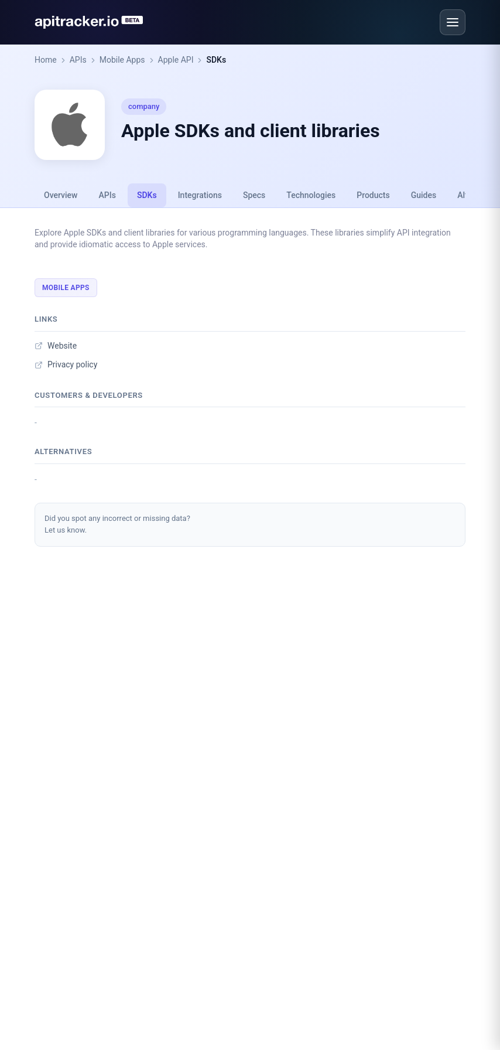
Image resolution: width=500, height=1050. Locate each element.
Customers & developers (89, 395)
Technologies (310, 195)
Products (373, 195)
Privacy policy (66, 364)
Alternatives (63, 451)
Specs (254, 195)
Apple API (176, 59)
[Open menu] (452, 22)
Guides (423, 195)
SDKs (216, 59)
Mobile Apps (122, 59)
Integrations (200, 195)
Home (46, 59)
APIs (78, 59)
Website (56, 345)
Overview (60, 195)
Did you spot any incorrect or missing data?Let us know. (117, 524)
